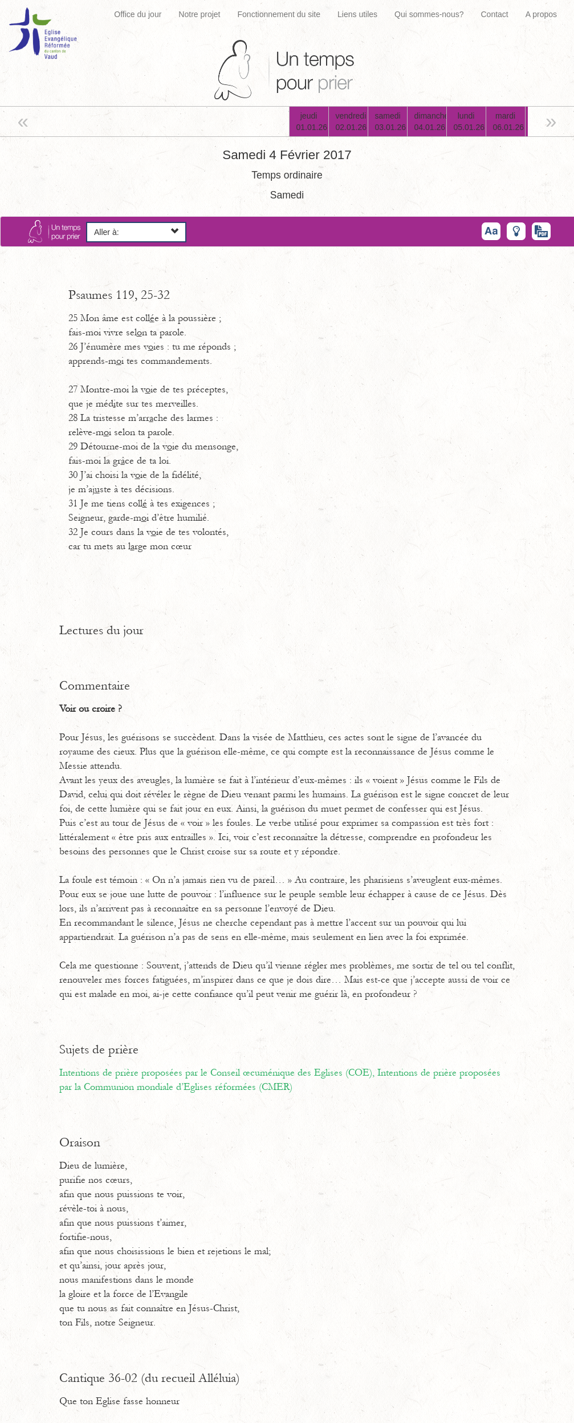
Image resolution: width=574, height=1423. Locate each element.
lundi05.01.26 (469, 121)
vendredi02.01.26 (351, 121)
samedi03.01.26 (390, 121)
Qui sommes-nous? (428, 14)
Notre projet (199, 14)
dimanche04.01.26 (430, 121)
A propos (541, 14)
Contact (494, 14)
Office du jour (137, 14)
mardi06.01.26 (508, 121)
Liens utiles (357, 14)
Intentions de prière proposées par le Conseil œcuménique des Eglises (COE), (218, 1073)
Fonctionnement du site (279, 14)
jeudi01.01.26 (312, 121)
